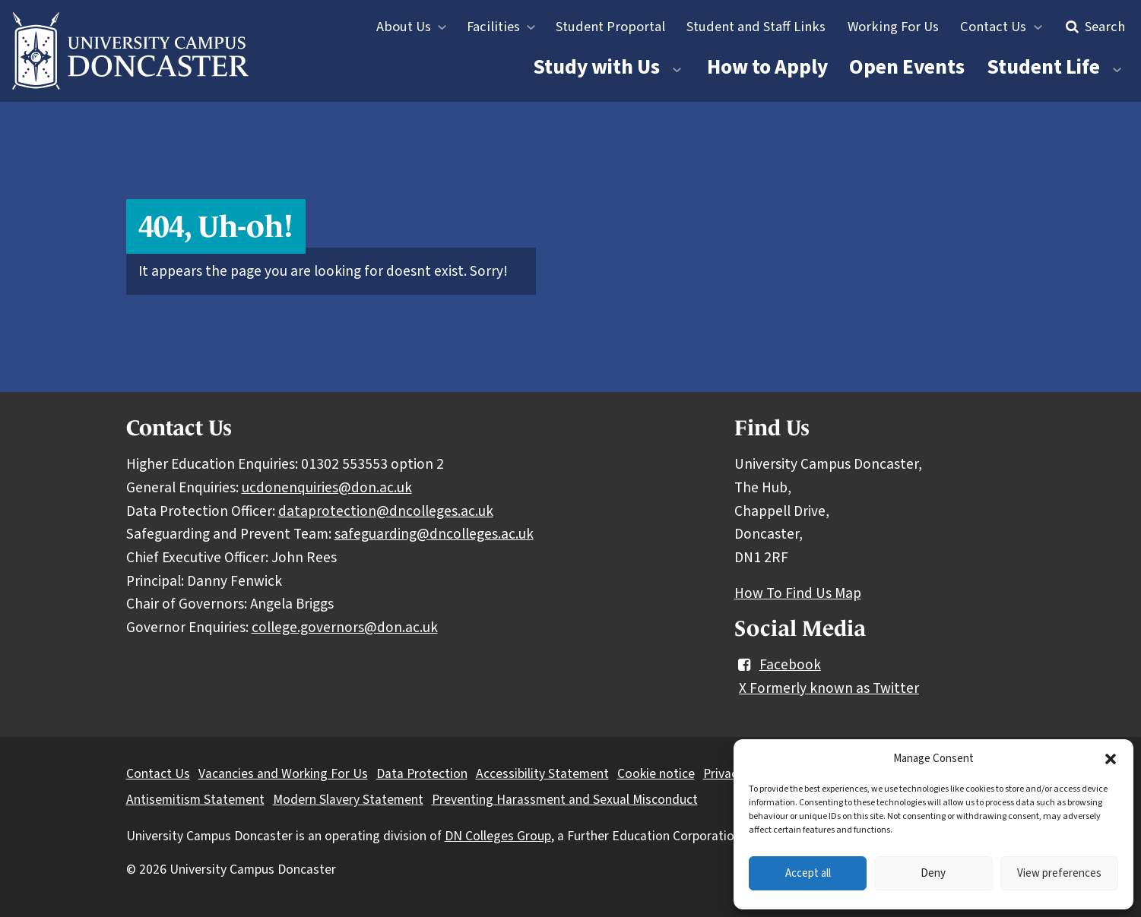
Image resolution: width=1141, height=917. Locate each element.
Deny (933, 873)
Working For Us (893, 26)
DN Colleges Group (498, 836)
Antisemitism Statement (195, 799)
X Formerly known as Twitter (829, 688)
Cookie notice (656, 773)
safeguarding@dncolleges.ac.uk (434, 534)
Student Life (1043, 67)
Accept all (808, 873)
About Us (403, 26)
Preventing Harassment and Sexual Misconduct (565, 799)
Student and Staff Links (756, 26)
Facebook (777, 664)
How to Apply (767, 67)
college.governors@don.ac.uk (345, 627)
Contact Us (993, 26)
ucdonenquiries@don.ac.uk (327, 487)
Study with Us (596, 67)
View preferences (1059, 873)
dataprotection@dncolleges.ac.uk (385, 511)
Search (1093, 26)
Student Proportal (610, 26)
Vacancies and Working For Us (283, 773)
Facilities (493, 26)
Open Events (907, 67)
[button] (1110, 759)
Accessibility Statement (542, 773)
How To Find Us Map (797, 593)
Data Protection (421, 773)
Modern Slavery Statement (348, 799)
